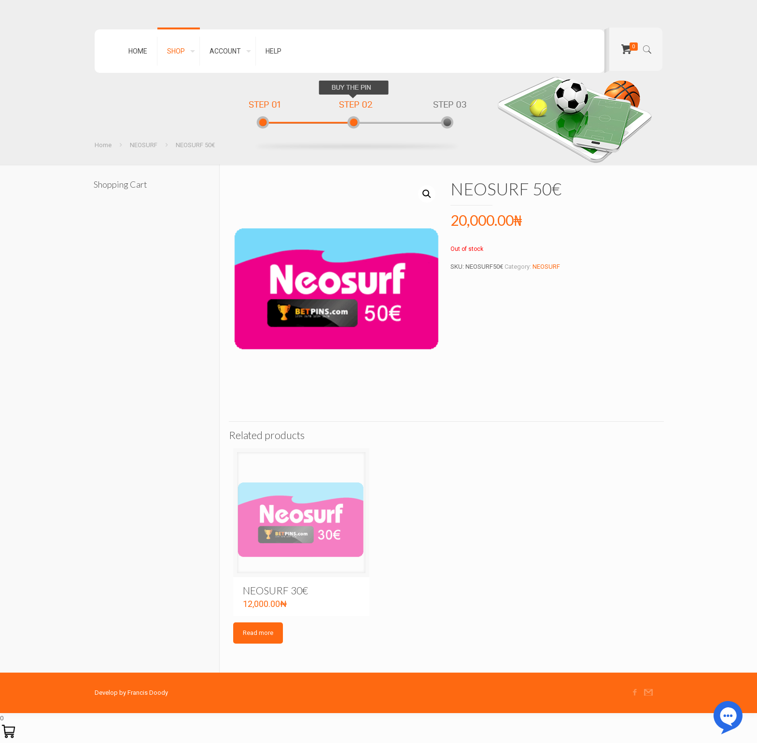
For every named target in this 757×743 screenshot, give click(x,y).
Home (103, 145)
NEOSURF (143, 145)
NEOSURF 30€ (275, 590)
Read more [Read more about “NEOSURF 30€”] (258, 632)
